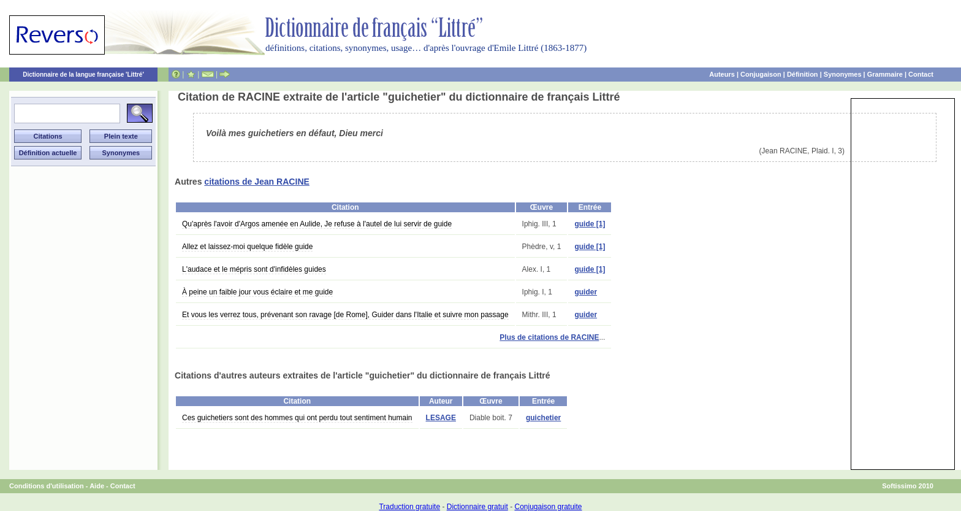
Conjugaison (760, 74)
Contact (920, 74)
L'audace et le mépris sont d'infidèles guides (254, 269)
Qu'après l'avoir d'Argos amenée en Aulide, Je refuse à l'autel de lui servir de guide (317, 224)
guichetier (543, 417)
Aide (96, 486)
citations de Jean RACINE (257, 181)
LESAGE (441, 417)
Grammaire (885, 74)
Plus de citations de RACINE (549, 337)
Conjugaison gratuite (548, 506)
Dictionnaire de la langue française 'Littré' (83, 74)
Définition (802, 74)
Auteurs (722, 74)
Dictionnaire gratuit (477, 506)
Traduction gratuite (409, 506)
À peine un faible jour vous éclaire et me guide (257, 292)
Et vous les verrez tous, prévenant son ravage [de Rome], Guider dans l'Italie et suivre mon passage (345, 314)
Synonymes (843, 74)
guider (585, 292)
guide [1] (589, 224)
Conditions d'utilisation (46, 486)
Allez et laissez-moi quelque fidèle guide (247, 246)
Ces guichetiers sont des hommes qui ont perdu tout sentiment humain (297, 417)
